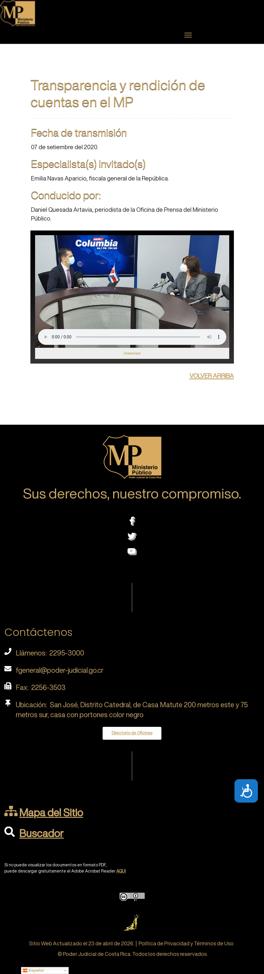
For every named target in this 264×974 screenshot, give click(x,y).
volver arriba (211, 374)
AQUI (121, 871)
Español (33, 970)
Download (132, 353)
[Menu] (188, 35)
